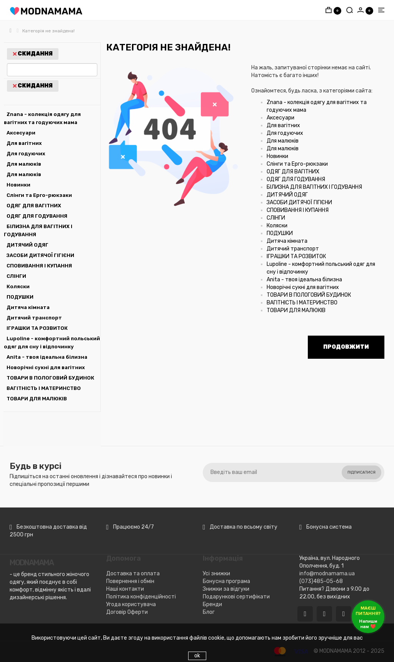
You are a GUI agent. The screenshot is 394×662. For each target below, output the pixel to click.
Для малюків (24, 164)
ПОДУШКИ (20, 297)
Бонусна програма (226, 581)
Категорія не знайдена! (48, 31)
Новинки (18, 185)
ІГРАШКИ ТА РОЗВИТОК (37, 328)
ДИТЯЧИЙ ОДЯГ (27, 245)
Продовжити (346, 347)
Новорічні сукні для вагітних (46, 367)
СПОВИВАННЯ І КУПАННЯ (39, 266)
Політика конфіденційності (141, 596)
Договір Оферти (127, 612)
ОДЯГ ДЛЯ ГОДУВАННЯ (37, 216)
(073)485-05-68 (321, 581)
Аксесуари (21, 133)
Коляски (18, 286)
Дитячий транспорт (34, 318)
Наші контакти (125, 589)
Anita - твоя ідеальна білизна (47, 357)
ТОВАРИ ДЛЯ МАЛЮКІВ (37, 399)
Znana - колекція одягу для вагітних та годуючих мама (42, 118)
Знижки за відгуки (226, 589)
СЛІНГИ (16, 276)
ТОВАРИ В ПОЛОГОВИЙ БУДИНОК (50, 378)
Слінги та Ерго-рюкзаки (39, 195)
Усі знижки (216, 573)
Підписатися (361, 472)
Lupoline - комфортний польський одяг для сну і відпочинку (52, 342)
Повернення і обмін (130, 581)
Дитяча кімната (28, 307)
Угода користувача (131, 604)
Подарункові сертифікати (236, 596)
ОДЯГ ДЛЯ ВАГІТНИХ (34, 205)
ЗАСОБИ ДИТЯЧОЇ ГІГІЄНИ (40, 255)
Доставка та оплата (133, 573)
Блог (209, 612)
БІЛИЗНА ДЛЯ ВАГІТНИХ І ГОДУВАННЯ (38, 230)
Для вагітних (24, 143)
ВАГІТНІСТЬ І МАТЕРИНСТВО (44, 388)
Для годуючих (26, 153)
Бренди (212, 604)
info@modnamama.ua (327, 573)
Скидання (33, 53)
